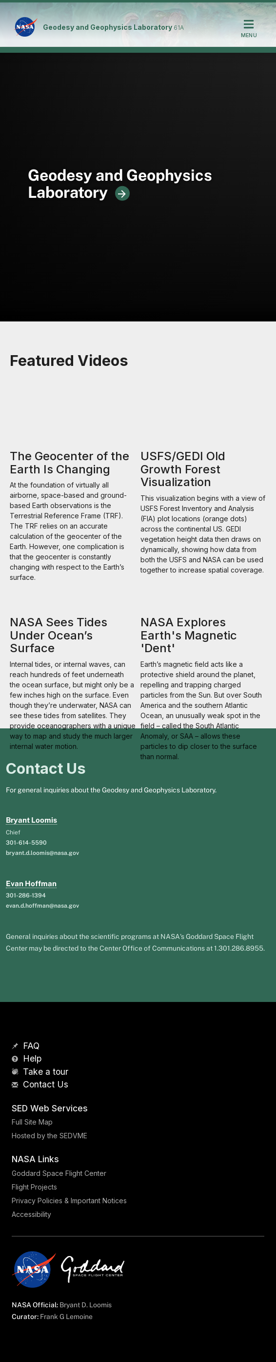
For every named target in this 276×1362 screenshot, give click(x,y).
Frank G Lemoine (66, 1316)
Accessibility (31, 1214)
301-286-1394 (26, 895)
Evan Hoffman (31, 883)
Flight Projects (34, 1187)
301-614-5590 (26, 842)
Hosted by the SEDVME (49, 1135)
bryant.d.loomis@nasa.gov (42, 853)
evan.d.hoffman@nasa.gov (42, 905)
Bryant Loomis (31, 820)
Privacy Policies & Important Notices (69, 1200)
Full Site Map (32, 1122)
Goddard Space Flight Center (59, 1173)
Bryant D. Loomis (85, 1305)
